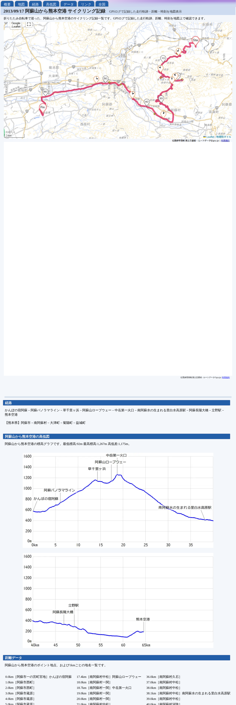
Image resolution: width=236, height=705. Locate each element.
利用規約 (226, 377)
